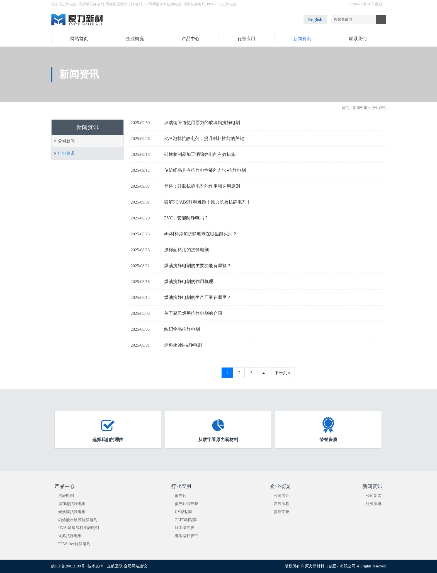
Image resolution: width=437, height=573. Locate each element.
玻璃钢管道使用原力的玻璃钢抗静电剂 (202, 122)
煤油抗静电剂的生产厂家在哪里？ (197, 297)
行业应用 (181, 486)
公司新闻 (66, 141)
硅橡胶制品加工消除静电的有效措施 (200, 154)
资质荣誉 (281, 512)
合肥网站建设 (135, 566)
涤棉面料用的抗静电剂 (186, 249)
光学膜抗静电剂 (91, 4)
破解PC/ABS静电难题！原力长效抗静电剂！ (207, 202)
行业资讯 (66, 153)
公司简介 (281, 496)
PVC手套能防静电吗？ (186, 218)
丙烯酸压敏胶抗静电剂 (124, 4)
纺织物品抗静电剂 (182, 329)
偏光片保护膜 (186, 504)
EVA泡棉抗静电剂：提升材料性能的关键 (204, 138)
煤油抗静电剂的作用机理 (188, 281)
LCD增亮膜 (184, 528)
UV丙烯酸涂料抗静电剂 (163, 4)
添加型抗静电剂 (64, 4)
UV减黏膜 (183, 512)
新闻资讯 (360, 108)
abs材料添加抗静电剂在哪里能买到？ (200, 233)
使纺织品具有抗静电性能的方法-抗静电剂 (205, 170)
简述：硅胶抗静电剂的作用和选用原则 (202, 186)
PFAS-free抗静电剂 (222, 4)
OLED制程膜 (186, 520)
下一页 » (282, 373)
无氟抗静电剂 (194, 4)
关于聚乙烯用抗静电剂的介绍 (193, 313)
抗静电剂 (66, 496)
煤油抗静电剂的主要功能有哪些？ (197, 265)
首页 (345, 108)
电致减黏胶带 (186, 536)
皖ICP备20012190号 (68, 566)
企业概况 (280, 486)
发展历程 (281, 504)
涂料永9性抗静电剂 (183, 345)
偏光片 (180, 496)
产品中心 (65, 486)
